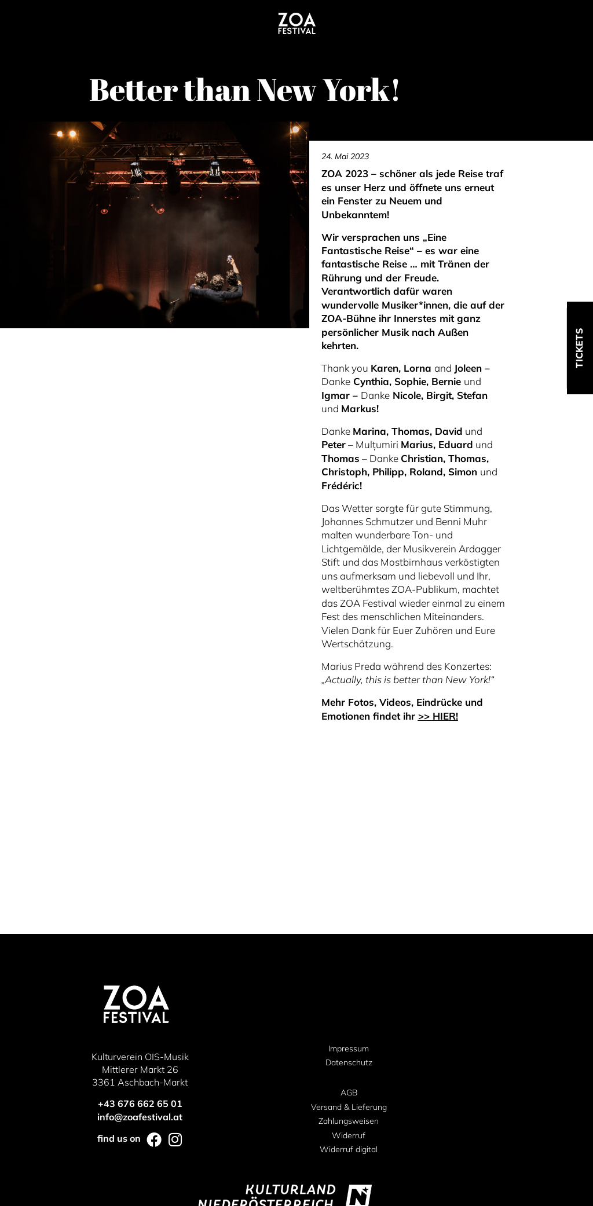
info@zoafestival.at (139, 949)
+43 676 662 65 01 (140, 937)
